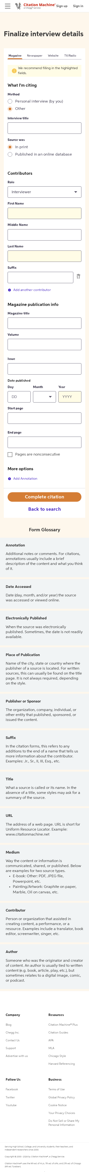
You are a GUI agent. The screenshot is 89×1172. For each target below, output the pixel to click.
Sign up (61, 6)
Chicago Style (57, 1056)
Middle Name (18, 225)
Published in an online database (43, 155)
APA (51, 1040)
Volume (13, 334)
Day (11, 387)
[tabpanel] (44, 276)
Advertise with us (17, 1056)
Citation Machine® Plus (63, 1025)
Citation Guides (58, 1032)
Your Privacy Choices (61, 1113)
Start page (15, 408)
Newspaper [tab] (34, 55)
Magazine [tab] (15, 55)
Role (11, 182)
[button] (44, 192)
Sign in (78, 6)
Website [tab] (53, 55)
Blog (8, 1025)
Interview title (18, 118)
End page (15, 432)
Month (38, 387)
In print (21, 147)
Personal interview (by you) (39, 101)
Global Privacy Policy (61, 1097)
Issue (11, 359)
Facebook (12, 1089)
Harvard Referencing (61, 1064)
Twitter (10, 1097)
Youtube (11, 1105)
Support (11, 1048)
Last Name (15, 246)
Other (20, 109)
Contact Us (12, 1040)
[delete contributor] (78, 276)
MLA (51, 1048)
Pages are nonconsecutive (37, 454)
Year (61, 387)
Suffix (12, 267)
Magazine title (19, 313)
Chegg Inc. (12, 1032)
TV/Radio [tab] (70, 55)
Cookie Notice (57, 1105)
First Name (16, 203)
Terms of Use (56, 1089)
